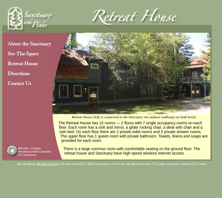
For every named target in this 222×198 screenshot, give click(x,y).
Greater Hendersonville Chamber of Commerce (34, 151)
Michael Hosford (47, 164)
